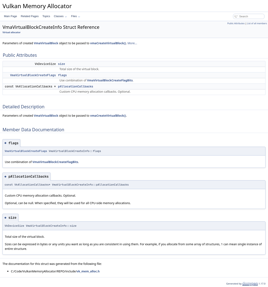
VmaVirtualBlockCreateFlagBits (110, 80)
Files (75, 16)
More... (132, 43)
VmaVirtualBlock (46, 43)
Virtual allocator (12, 32)
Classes (60, 16)
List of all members (257, 23)
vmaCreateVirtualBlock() (108, 43)
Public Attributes (236, 23)
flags (62, 75)
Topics (46, 16)
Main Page (10, 16)
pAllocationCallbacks (75, 86)
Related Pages (30, 16)
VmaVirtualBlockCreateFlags (33, 75)
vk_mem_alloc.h (88, 271)
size (61, 64)
